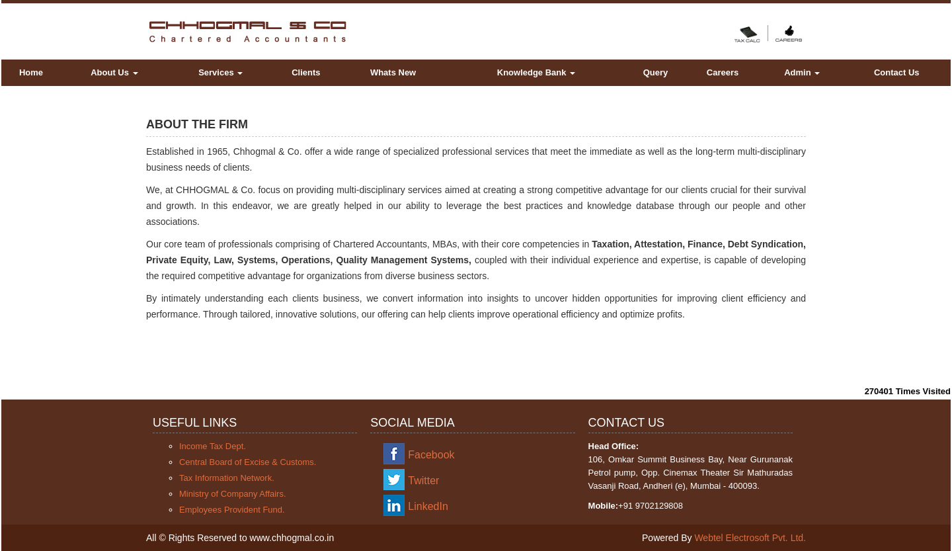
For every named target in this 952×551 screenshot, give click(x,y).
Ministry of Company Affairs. (232, 494)
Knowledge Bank (536, 72)
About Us (114, 72)
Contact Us (897, 72)
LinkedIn (428, 506)
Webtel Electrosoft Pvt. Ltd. (750, 537)
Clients (306, 72)
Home (31, 72)
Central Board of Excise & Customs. (247, 462)
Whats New (393, 72)
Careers (722, 72)
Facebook (431, 454)
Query (655, 72)
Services (220, 72)
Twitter (423, 480)
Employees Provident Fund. (232, 510)
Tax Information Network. (226, 478)
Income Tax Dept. (212, 446)
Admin (802, 72)
